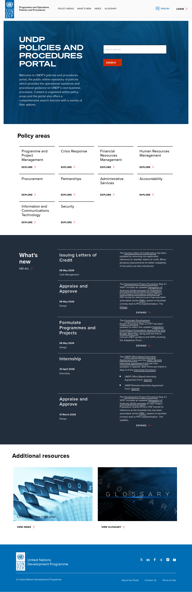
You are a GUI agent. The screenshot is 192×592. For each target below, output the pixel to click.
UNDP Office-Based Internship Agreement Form (138, 358)
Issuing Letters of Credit (78, 257)
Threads (161, 559)
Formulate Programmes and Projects (77, 328)
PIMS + (142, 413)
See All (24, 268)
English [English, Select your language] (165, 8)
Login (180, 8)
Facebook (154, 559)
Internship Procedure (145, 370)
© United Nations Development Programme (39, 579)
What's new (84, 8)
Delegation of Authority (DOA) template (141, 402)
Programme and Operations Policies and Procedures (34, 9)
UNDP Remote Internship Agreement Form (141, 361)
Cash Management (69, 274)
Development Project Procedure (141, 397)
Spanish (148, 380)
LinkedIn (148, 559)
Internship (70, 359)
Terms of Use (169, 580)
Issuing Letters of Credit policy (140, 253)
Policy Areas (66, 8)
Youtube (174, 559)
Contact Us (150, 580)
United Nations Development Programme (47, 562)
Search (151, 9)
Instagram (167, 559)
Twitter (141, 559)
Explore (27, 167)
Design (63, 305)
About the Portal (130, 580)
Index (98, 8)
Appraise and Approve (73, 288)
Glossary (111, 8)
